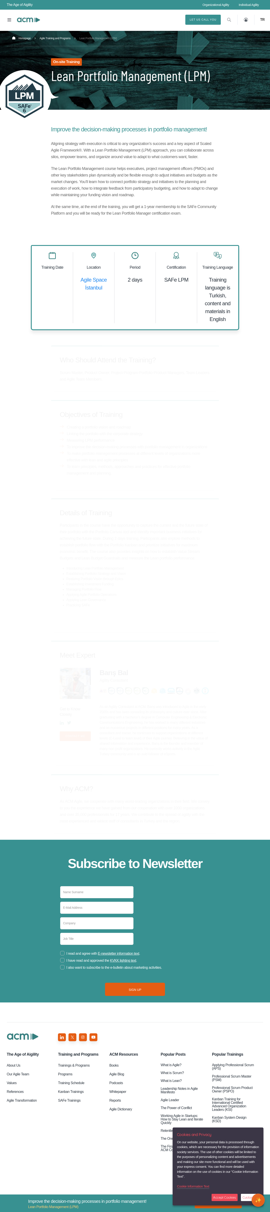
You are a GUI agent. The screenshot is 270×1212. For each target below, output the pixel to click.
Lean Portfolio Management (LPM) (28, 20)
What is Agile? (171, 1065)
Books (114, 1065)
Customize (250, 1197)
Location (94, 267)
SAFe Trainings (69, 1100)
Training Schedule (71, 1083)
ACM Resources (123, 1054)
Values (12, 1083)
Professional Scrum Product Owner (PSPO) (232, 1089)
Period (135, 267)
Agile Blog (116, 1074)
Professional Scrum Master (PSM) (231, 1078)
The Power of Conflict (176, 1108)
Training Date (52, 267)
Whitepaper (117, 1092)
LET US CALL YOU (203, 19)
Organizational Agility (216, 5)
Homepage (21, 38)
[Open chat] (258, 1200)
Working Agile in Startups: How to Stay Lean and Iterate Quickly (182, 1119)
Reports (115, 1100)
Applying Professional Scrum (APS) (233, 1066)
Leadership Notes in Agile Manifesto (179, 1090)
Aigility (23, 1054)
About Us (13, 1065)
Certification (176, 267)
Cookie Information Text (193, 1186)
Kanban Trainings (71, 1092)
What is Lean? (171, 1081)
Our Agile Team (18, 1074)
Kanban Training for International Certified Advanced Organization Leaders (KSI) (229, 1104)
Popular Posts (173, 1054)
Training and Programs (78, 1054)
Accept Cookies (224, 1197)
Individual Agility (249, 5)
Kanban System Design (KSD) (229, 1119)
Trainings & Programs (74, 1065)
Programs (65, 1074)
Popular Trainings (227, 1054)
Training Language (217, 267)
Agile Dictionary (120, 1109)
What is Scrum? (172, 1073)
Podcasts (116, 1083)
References (15, 1092)
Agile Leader (170, 1100)
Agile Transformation (22, 1100)
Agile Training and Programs (55, 38)
